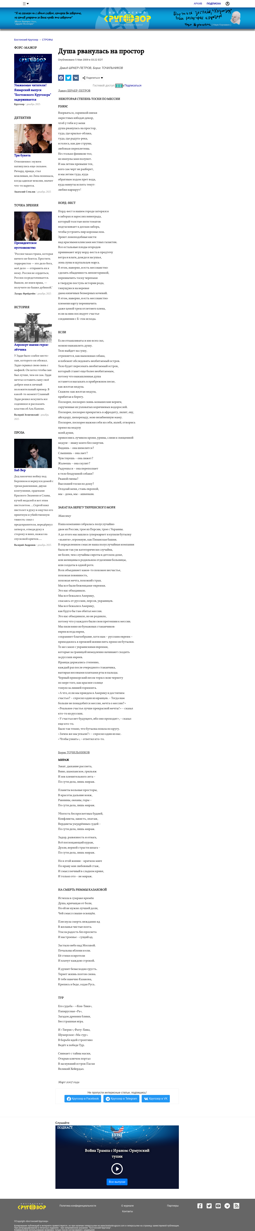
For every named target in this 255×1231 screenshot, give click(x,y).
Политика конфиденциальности (78, 1205)
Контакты (127, 1211)
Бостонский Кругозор (37, 1221)
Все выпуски (117, 1181)
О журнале (127, 1205)
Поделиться (91, 77)
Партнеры (172, 1205)
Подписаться (132, 85)
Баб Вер (20, 470)
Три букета (22, 155)
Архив (198, 3)
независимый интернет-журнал (127, 25)
